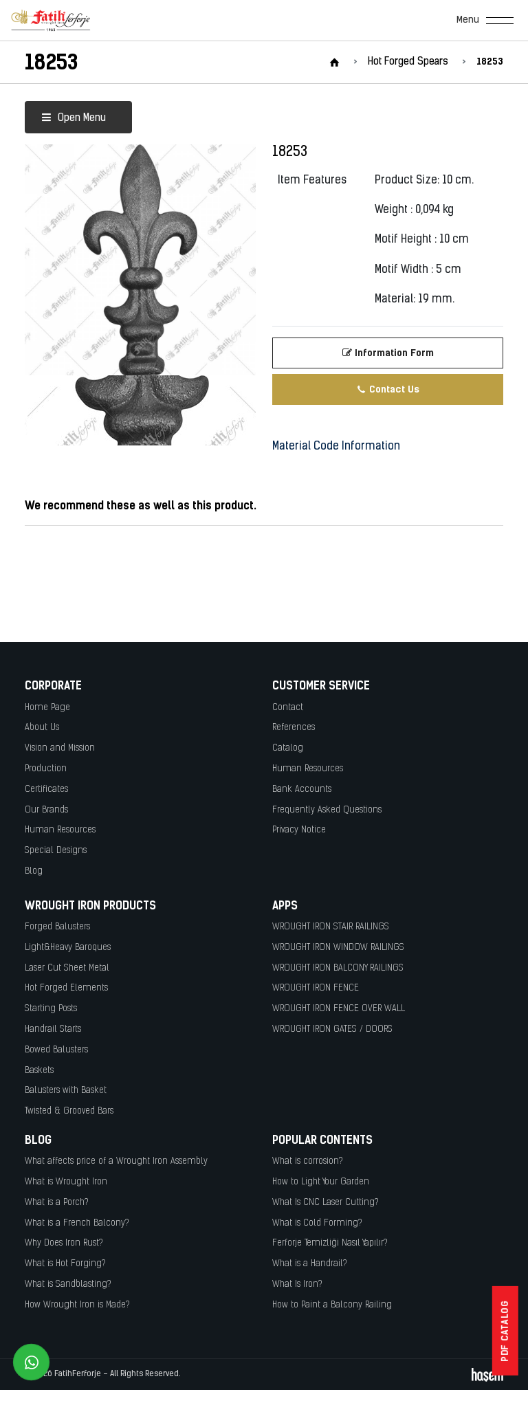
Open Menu (73, 118)
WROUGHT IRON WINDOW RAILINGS (338, 947)
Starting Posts (51, 1009)
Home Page (47, 708)
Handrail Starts (53, 1029)
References (293, 727)
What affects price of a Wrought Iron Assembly (116, 1161)
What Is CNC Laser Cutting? (325, 1202)
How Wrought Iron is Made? (77, 1305)
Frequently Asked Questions (327, 810)
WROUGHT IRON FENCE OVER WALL (338, 1009)
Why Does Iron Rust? (64, 1243)
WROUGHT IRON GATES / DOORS (332, 1029)
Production (46, 769)
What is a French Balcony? (77, 1223)
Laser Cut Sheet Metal (67, 968)
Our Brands (46, 810)
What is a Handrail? (309, 1264)
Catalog (287, 748)
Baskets (39, 1070)
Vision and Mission (60, 748)
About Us (42, 727)
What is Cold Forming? (317, 1223)
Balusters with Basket (66, 1090)
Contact (287, 708)
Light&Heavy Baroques (68, 947)
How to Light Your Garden (320, 1182)
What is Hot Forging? (65, 1264)
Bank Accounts (301, 789)
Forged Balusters (57, 927)
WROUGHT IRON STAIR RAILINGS (330, 927)
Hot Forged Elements (66, 988)
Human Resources (60, 830)
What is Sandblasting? (68, 1284)
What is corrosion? (307, 1161)
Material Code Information (336, 446)
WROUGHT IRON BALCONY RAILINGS (338, 968)
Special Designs (56, 851)
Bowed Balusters (56, 1050)
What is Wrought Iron (66, 1182)
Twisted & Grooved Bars (69, 1111)
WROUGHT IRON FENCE (315, 988)
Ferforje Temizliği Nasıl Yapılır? (330, 1243)
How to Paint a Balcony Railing (332, 1305)
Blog (34, 871)
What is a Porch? (57, 1202)
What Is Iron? (297, 1284)
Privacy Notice (299, 830)
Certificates (46, 789)
